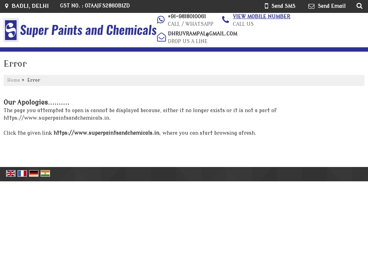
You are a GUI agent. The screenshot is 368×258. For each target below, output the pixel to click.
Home (13, 80)
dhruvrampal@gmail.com (202, 34)
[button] (261, 16)
